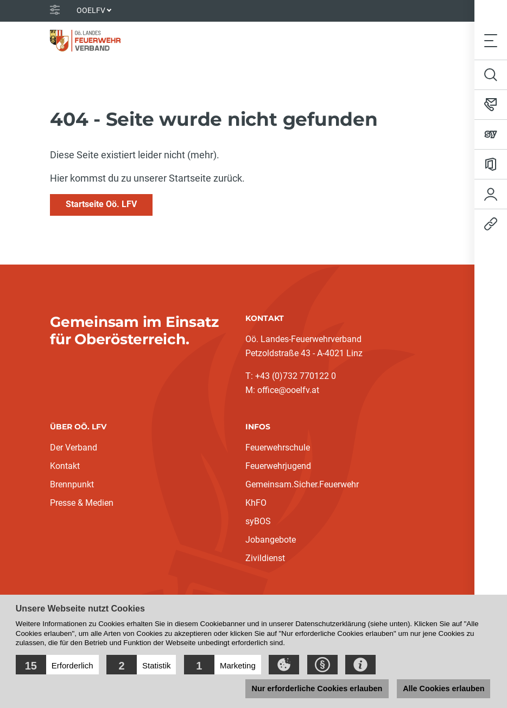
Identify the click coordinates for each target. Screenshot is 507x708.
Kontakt (65, 466)
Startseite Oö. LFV (101, 204)
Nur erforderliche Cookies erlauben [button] (315, 688)
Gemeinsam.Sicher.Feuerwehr (302, 484)
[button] (57, 664)
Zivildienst (265, 558)
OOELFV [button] (91, 10)
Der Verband (73, 447)
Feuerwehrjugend (278, 466)
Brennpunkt (72, 484)
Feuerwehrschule (277, 447)
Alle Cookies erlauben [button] (443, 688)
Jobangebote (270, 540)
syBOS (258, 521)
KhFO (256, 503)
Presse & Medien (81, 503)
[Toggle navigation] (490, 40)
